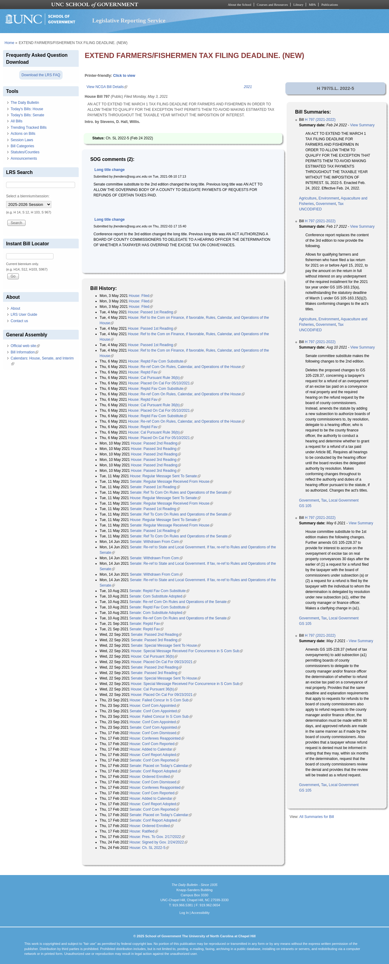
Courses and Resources (272, 4)
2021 (248, 87)
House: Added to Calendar (152, 749)
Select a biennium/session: (28, 196)
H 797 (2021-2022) (320, 120)
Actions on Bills (23, 133)
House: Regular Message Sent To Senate (165, 476)
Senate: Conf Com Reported (154, 760)
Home (9, 43)
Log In (184, 913)
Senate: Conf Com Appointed (155, 711)
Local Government (344, 500)
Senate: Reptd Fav (146, 624)
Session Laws (22, 140)
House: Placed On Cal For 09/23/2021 (163, 662)
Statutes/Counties (25, 152)
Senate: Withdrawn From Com (156, 542)
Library (298, 4)
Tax (341, 204)
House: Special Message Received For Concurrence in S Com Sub (187, 651)
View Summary (362, 125)
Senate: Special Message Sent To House (166, 645)
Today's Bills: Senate (27, 115)
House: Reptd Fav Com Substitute (157, 361)
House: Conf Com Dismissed (154, 733)
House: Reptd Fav (144, 372)
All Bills (16, 121)
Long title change (110, 170)
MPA (312, 4)
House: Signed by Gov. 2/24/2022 (158, 842)
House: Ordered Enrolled (151, 777)
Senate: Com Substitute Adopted (157, 596)
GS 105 (305, 506)
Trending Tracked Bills (28, 127)
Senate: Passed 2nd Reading (156, 634)
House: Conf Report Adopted (154, 755)
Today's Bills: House (27, 109)
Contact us (19, 321)
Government (326, 204)
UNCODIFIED (310, 209)
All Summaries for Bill (316, 817)
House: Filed (141, 296)
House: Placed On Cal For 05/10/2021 (160, 383)
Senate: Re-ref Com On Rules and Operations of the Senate (179, 602)
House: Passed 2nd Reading (156, 443)
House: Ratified (143, 831)
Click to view (124, 75)
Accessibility (200, 913)
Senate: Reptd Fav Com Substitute (159, 591)
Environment (328, 198)
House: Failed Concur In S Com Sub (161, 700)
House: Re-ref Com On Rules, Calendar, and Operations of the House (186, 367)
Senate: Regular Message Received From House (171, 481)
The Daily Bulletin (25, 102)
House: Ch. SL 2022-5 (149, 848)
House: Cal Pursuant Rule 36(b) (155, 378)
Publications (329, 4)
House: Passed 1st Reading (152, 312)
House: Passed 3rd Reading (155, 449)
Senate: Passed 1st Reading (155, 487)
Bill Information (24, 352)
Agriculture (307, 198)
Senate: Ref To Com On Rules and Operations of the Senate (180, 492)
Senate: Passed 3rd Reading (156, 640)
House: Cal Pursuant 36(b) (154, 656)
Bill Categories (22, 146)
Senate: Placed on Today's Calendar (160, 766)
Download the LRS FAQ (41, 75)
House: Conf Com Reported (153, 744)
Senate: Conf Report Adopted (155, 771)
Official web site (25, 346)
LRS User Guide (24, 314)
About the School (239, 4)
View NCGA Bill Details (107, 87)
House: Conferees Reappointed (156, 738)
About (15, 308)
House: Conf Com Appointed (155, 705)
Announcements (24, 158)
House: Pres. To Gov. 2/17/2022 (157, 837)
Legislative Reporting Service (128, 20)
